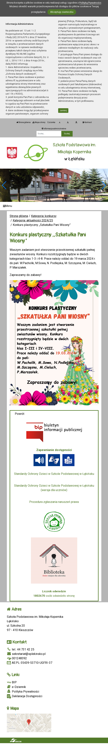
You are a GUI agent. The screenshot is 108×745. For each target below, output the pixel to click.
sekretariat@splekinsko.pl (26, 654)
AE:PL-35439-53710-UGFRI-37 (29, 662)
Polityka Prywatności (23, 691)
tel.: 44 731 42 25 (20, 649)
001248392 (17, 658)
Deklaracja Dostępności (24, 696)
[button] (103, 185)
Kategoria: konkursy (44, 216)
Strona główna (23, 122)
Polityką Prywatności (90, 2)
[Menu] (54, 206)
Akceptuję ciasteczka (61, 12)
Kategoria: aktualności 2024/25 (33, 220)
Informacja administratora (54, 129)
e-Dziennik (16, 687)
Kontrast (87, 122)
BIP (12, 682)
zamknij (63, 111)
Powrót (19, 414)
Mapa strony (38, 122)
